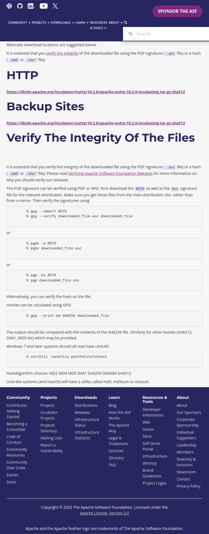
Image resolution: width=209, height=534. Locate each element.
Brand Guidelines (152, 473)
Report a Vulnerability (52, 447)
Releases (82, 412)
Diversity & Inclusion (186, 462)
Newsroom (186, 471)
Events (12, 474)
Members (185, 452)
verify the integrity (62, 53)
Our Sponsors (189, 412)
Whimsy (150, 463)
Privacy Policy (188, 486)
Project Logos (155, 483)
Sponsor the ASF (177, 11)
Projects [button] (41, 22)
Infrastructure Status (87, 422)
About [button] (116, 22)
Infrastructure (155, 456)
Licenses (116, 450)
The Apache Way (119, 428)
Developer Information (153, 412)
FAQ (112, 464)
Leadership (186, 445)
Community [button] (19, 22)
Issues (148, 429)
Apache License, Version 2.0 (104, 513)
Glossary (116, 457)
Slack (147, 436)
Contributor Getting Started (17, 411)
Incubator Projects (49, 415)
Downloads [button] (62, 22)
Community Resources (17, 452)
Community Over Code (17, 465)
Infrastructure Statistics (87, 435)
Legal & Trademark (118, 440)
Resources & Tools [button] (98, 25)
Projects (48, 405)
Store (11, 482)
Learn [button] (82, 22)
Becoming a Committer (17, 426)
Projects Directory (49, 428)
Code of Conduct (14, 439)
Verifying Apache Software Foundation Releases (110, 173)
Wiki (146, 422)
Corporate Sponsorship (188, 422)
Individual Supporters (186, 435)
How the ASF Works (120, 415)
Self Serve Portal (151, 446)
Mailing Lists (51, 437)
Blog (112, 405)
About (182, 405)
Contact (183, 479)
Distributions (86, 405)
